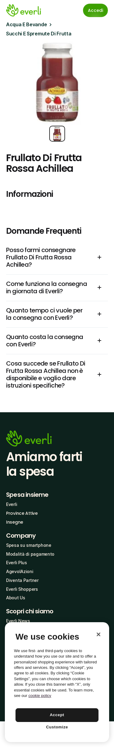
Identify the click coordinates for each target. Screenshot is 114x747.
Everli (11, 504)
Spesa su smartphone (28, 545)
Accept (57, 715)
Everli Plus (16, 562)
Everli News (18, 620)
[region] (57, 682)
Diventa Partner (22, 580)
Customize (57, 727)
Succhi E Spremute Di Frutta (38, 34)
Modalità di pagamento (30, 554)
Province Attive (22, 513)
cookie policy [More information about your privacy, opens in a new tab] (39, 695)
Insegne (14, 522)
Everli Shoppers (22, 589)
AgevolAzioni (19, 571)
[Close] (98, 634)
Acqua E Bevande (26, 24)
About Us (15, 597)
